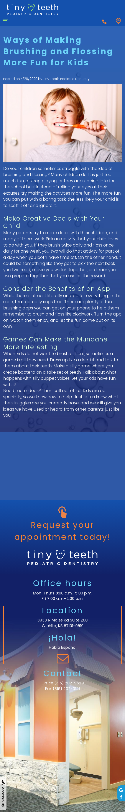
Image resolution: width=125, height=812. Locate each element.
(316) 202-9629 (69, 683)
